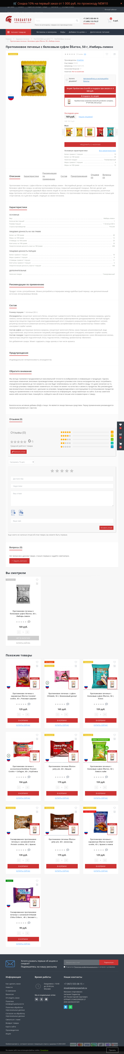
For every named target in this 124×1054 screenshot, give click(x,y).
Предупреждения (79, 176)
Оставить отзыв (106, 528)
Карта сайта (11, 1026)
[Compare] (114, 54)
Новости (9, 987)
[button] (120, 445)
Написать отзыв (18, 452)
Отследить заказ (68, 7)
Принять (112, 1050)
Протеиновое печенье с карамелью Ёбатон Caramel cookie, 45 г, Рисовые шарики (23, 696)
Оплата (20, 7)
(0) (85, 54)
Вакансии (10, 994)
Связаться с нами (13, 1019)
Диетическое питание (99, 32)
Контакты (54, 7)
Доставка (11, 7)
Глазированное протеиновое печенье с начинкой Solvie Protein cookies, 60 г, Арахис (23, 842)
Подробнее (44, 1050)
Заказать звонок (89, 23)
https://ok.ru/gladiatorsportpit (41, 999)
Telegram (65, 1007)
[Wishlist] (107, 54)
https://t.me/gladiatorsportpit (46, 999)
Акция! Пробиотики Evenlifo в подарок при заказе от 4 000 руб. (90, 89)
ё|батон (80, 60)
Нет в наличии (23, 638)
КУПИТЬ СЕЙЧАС (23, 643)
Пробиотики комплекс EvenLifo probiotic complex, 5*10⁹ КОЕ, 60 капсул (93, 102)
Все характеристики (107, 150)
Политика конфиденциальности (86, 967)
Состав (64, 176)
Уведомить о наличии (90, 144)
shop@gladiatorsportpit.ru (75, 988)
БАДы (62, 32)
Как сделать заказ (13, 984)
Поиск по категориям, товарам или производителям (53, 25)
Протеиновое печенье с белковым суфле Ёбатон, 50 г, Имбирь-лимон (23, 613)
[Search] (77, 20)
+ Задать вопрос (19, 561)
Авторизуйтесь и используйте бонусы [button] (95, 79)
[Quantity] (23, 632)
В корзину (23, 720)
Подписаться (108, 962)
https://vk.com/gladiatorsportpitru (37, 999)
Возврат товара (12, 1023)
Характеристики (31, 176)
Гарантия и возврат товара (37, 7)
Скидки (50, 38)
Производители (12, 1030)
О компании (11, 991)
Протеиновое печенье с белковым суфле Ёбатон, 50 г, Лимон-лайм (100, 769)
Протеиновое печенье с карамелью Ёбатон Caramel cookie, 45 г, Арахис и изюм (101, 842)
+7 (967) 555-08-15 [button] (74, 983)
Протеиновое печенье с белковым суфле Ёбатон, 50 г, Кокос (100, 696)
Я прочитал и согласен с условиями (90, 967)
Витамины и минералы (47, 32)
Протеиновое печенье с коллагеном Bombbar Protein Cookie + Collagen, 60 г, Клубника (23, 769)
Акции (59, 38)
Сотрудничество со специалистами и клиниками (25, 12)
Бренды (40, 38)
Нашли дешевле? (86, 117)
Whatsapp (70, 1007)
